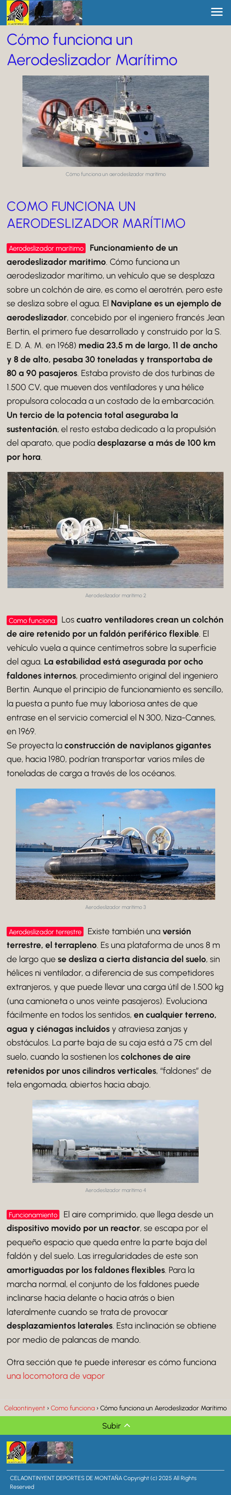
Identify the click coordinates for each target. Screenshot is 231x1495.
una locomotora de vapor (56, 1375)
